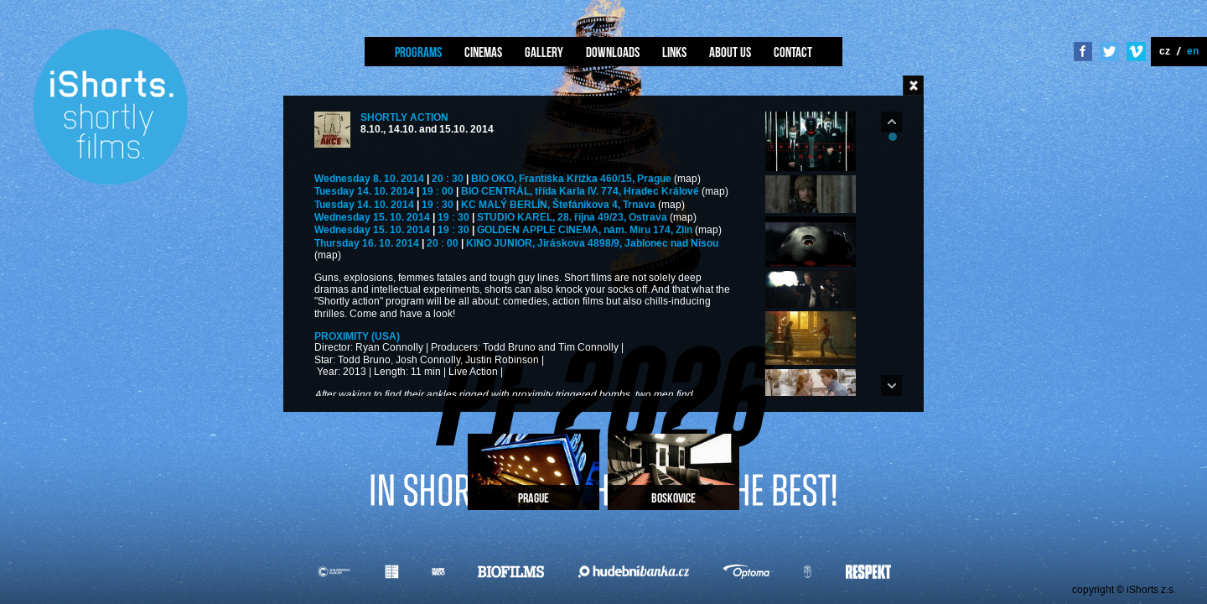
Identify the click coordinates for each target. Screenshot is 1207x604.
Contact (793, 52)
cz (1164, 51)
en (1193, 51)
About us (730, 52)
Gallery (544, 52)
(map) (687, 179)
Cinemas (483, 52)
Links (674, 52)
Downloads (613, 52)
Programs (418, 52)
